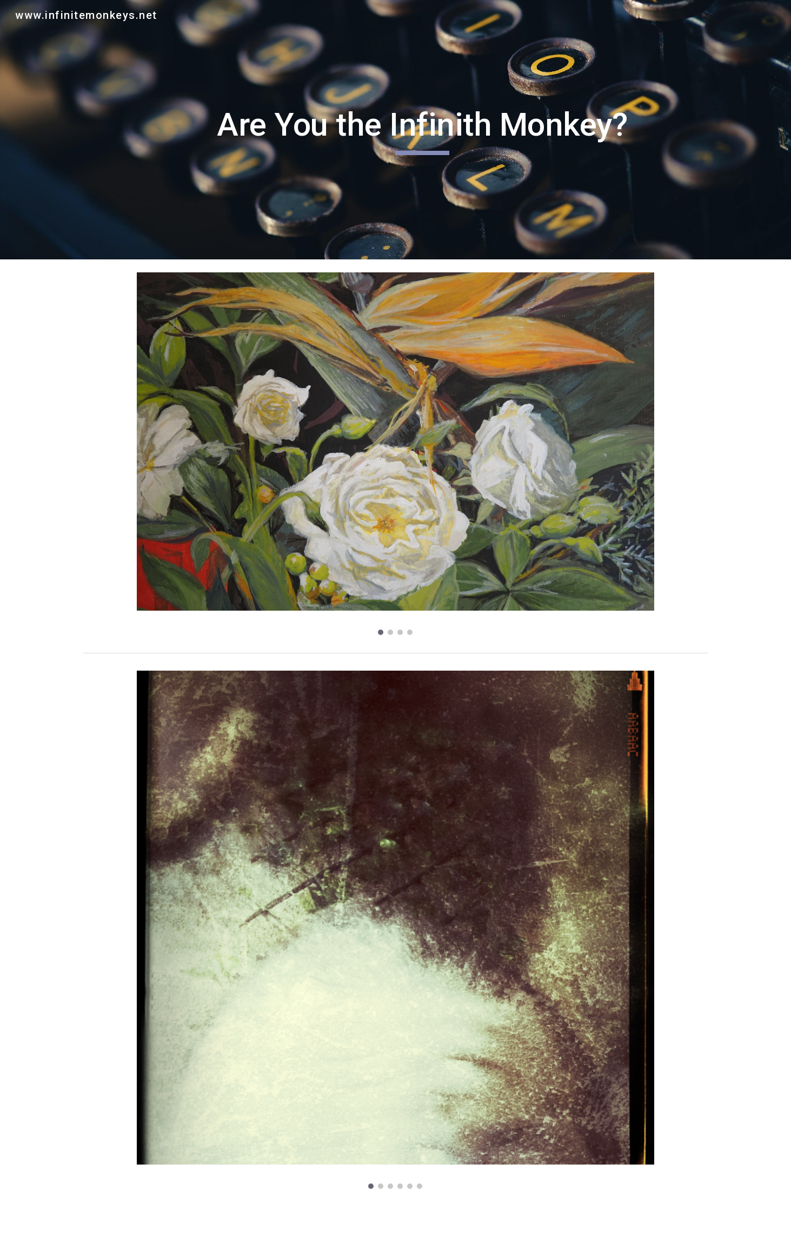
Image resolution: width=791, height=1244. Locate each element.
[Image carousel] (395, 453)
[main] (422, 129)
